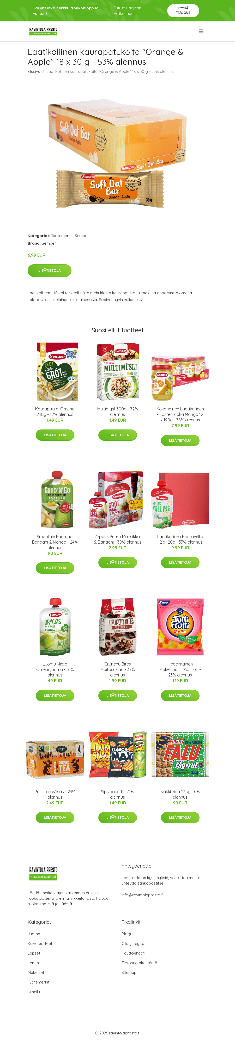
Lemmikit (36, 962)
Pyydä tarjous (183, 10)
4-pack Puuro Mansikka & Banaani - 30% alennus (117, 539)
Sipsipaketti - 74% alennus (117, 794)
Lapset (34, 953)
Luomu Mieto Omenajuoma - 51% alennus (55, 669)
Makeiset (36, 972)
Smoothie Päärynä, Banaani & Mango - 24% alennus (55, 542)
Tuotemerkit (62, 235)
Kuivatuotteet (40, 943)
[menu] (201, 31)
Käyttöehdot (133, 953)
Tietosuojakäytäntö (139, 962)
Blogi (126, 933)
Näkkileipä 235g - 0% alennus (180, 794)
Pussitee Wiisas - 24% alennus (55, 794)
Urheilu (34, 991)
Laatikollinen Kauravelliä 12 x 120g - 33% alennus (180, 539)
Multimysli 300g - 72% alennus (117, 411)
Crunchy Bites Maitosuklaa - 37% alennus (117, 669)
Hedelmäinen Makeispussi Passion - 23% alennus (180, 669)
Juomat (34, 933)
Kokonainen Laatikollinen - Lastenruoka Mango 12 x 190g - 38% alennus (180, 414)
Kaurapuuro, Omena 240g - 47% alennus (55, 411)
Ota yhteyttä (133, 943)
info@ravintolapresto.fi (143, 894)
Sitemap (129, 972)
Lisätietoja (49, 270)
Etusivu (34, 71)
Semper (82, 235)
